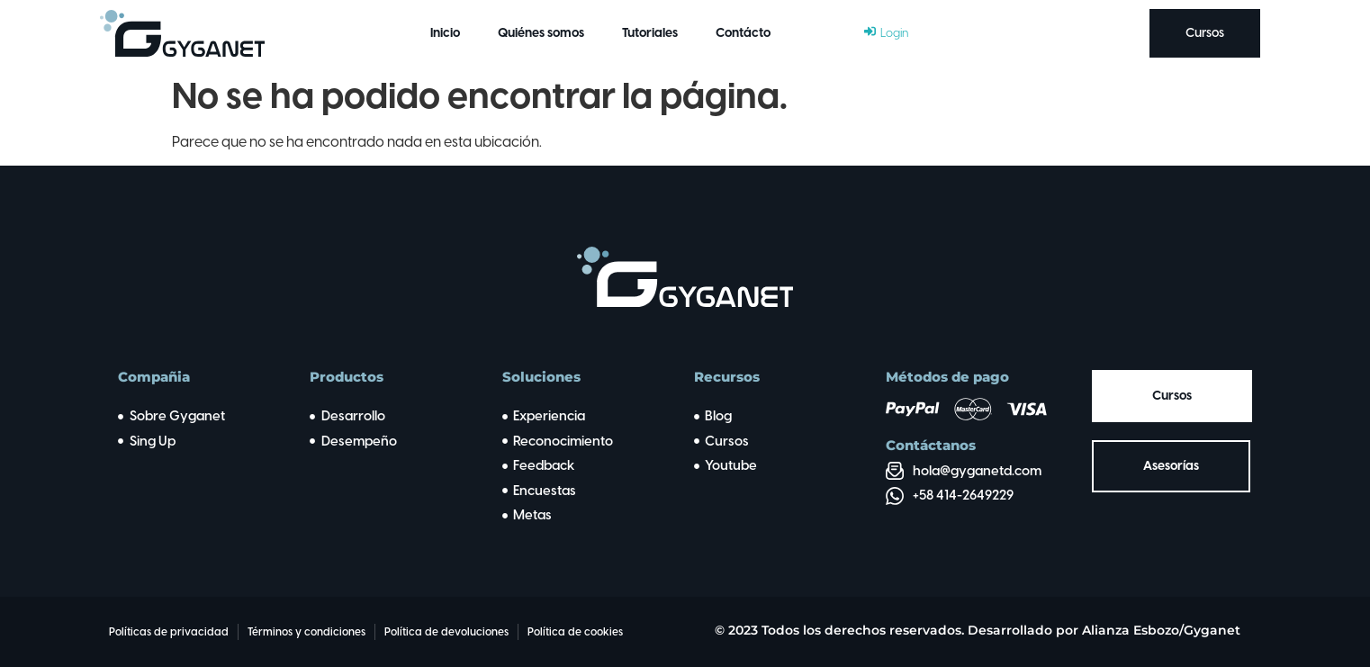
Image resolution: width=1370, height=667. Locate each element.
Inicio (445, 33)
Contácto (743, 33)
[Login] (886, 33)
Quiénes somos (541, 33)
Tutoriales (650, 33)
